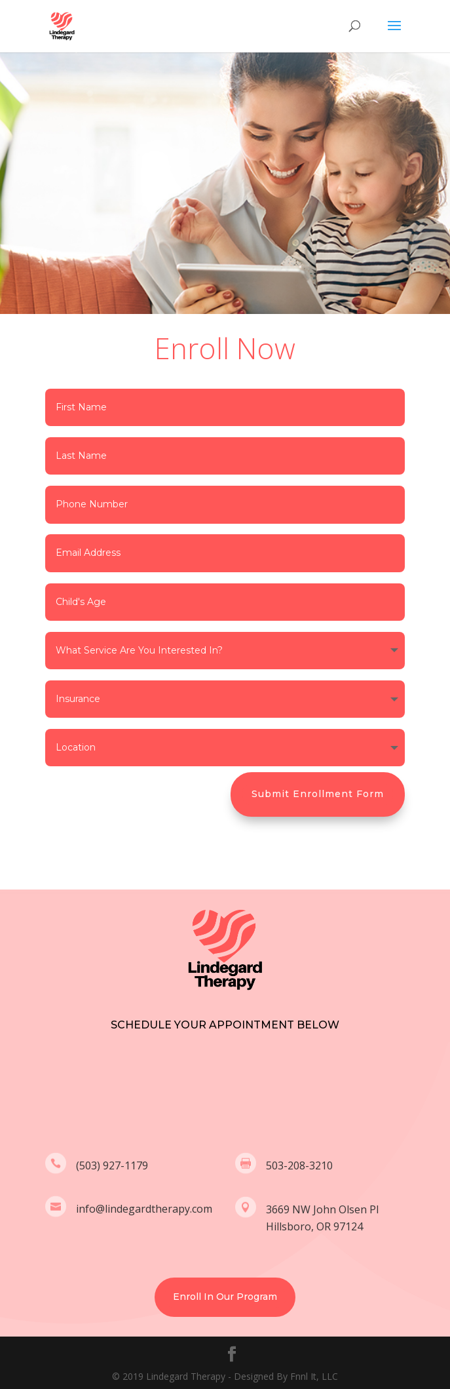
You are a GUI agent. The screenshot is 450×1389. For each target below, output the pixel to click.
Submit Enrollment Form (318, 794)
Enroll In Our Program (225, 1296)
